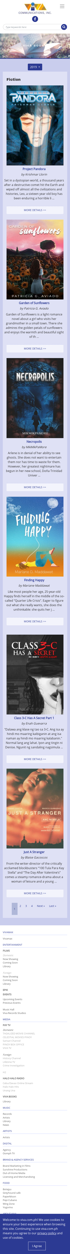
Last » (52, 906)
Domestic (8, 1030)
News (6, 1125)
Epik (5, 990)
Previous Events (12, 1002)
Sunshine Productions (15, 1169)
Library (7, 966)
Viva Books (10, 1096)
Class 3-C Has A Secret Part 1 (34, 718)
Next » (41, 906)
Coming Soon (10, 962)
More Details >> (35, 210)
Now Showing (10, 959)
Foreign (7, 1054)
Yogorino (8, 1207)
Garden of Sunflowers (34, 303)
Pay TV (6, 1025)
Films (6, 950)
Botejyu (7, 1189)
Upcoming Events (12, 999)
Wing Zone (9, 1203)
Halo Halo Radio (13, 1078)
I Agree (37, 1246)
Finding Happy (34, 580)
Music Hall (8, 1009)
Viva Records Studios (14, 1013)
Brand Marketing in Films (16, 1165)
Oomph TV (9, 1153)
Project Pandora (34, 169)
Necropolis (34, 442)
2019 (34, 67)
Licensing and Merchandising (19, 1176)
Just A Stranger (34, 852)
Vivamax (7, 938)
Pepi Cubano (10, 1200)
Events (7, 994)
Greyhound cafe (12, 1192)
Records (7, 1114)
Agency (7, 1149)
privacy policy (46, 1233)
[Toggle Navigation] (62, 6)
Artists (6, 1117)
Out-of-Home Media (14, 1173)
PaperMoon (9, 1196)
